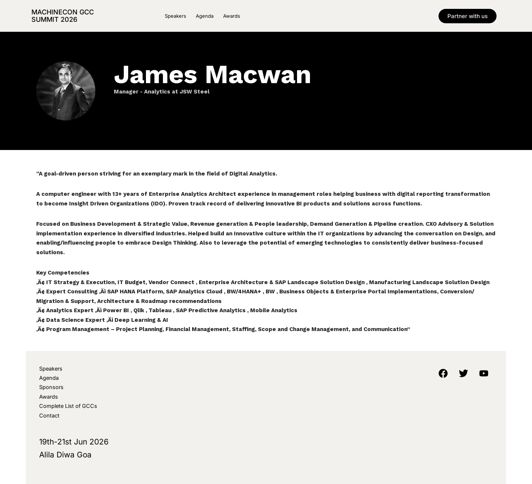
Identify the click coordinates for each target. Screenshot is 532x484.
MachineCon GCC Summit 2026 (62, 15)
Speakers (175, 16)
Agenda (205, 16)
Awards (231, 16)
